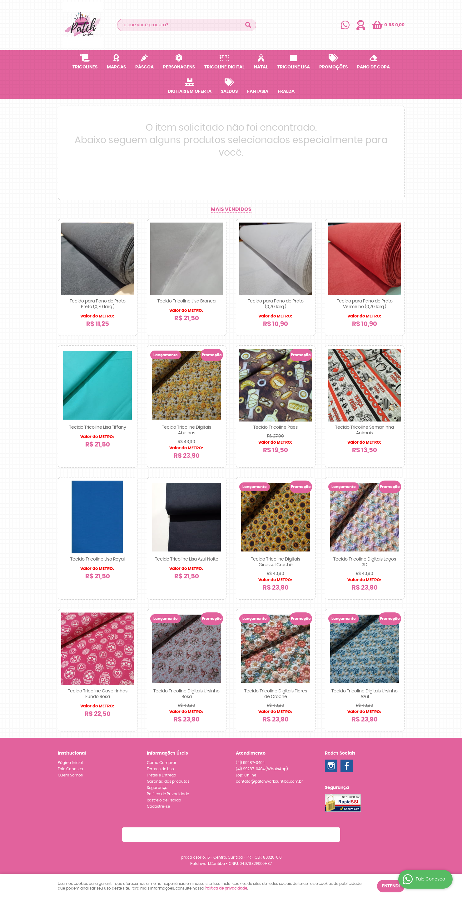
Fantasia (257, 91)
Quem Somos (70, 775)
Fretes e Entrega (161, 775)
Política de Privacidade (168, 794)
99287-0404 (250, 763)
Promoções (333, 67)
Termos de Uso (160, 769)
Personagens (179, 67)
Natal (261, 67)
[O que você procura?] (248, 25)
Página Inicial (70, 763)
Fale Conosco (70, 769)
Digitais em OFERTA (189, 91)
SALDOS (229, 91)
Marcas (116, 67)
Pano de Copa (373, 67)
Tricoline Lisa (293, 67)
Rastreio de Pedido (164, 800)
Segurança (157, 788)
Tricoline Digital (224, 67)
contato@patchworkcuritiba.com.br (269, 781)
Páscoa (144, 67)
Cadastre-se (158, 806)
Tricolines (84, 67)
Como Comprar (161, 763)
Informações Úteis (167, 753)
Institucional (72, 753)
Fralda (286, 91)
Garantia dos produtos (168, 781)
